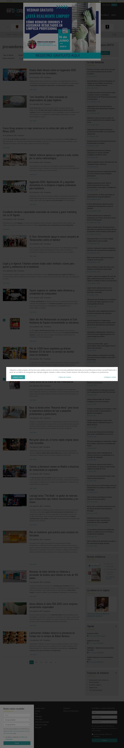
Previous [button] (8, 27)
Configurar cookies (110, 377)
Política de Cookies (65, 377)
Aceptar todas (18, 377)
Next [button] (116, 27)
